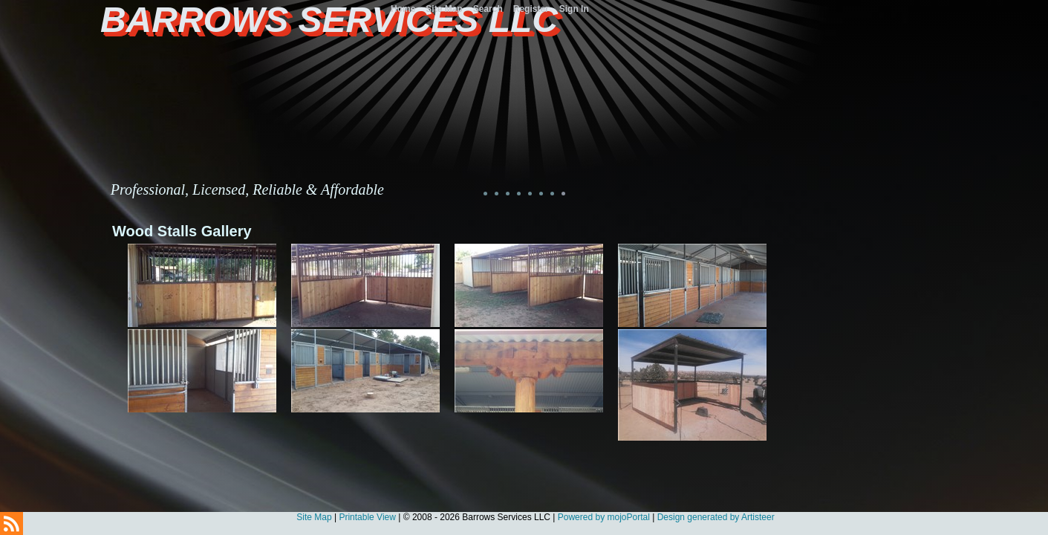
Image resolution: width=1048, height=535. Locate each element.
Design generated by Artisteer (716, 517)
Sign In (574, 9)
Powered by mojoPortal (604, 517)
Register (531, 9)
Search (488, 9)
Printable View (367, 517)
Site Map (313, 517)
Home (403, 9)
